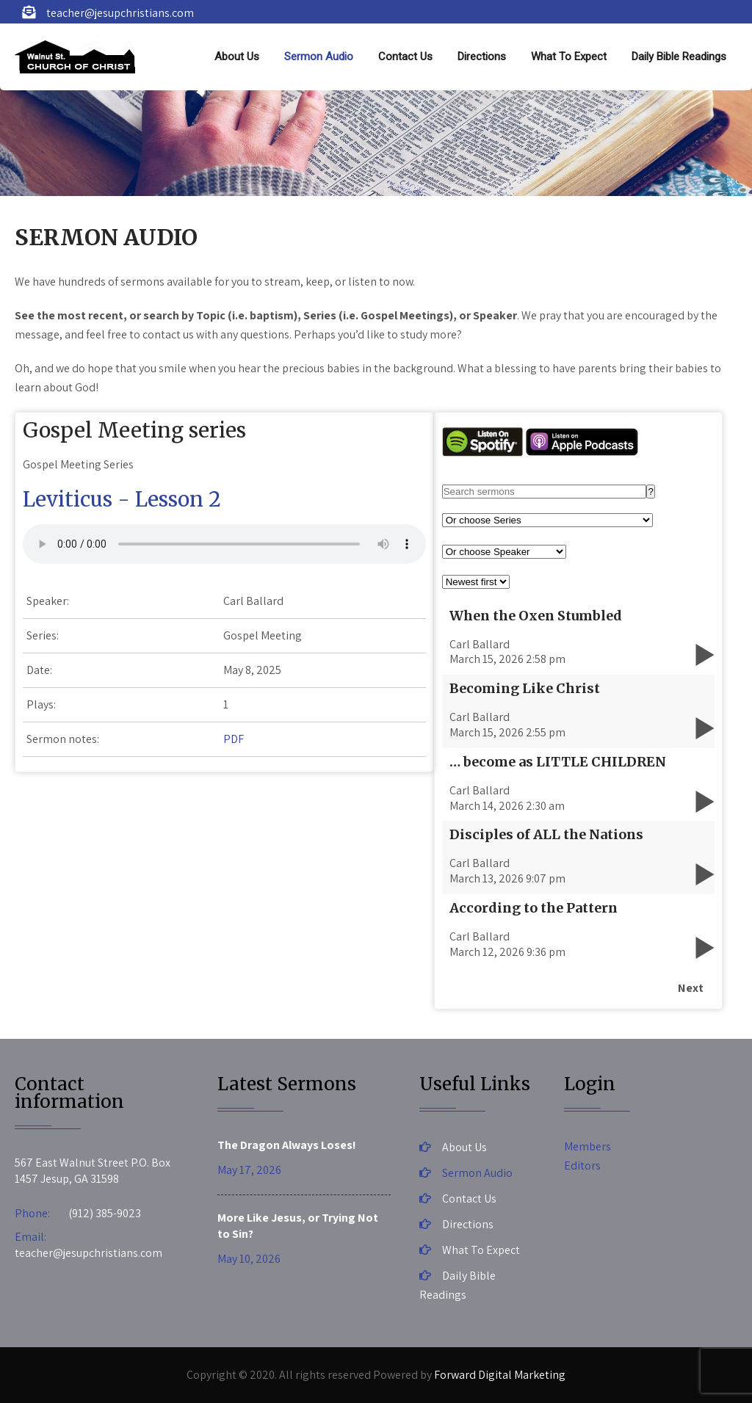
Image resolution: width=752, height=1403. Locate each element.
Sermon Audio (318, 56)
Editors (582, 1165)
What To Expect (569, 56)
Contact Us (405, 56)
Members (587, 1146)
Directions (482, 56)
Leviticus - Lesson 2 (122, 499)
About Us (236, 56)
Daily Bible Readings (679, 56)
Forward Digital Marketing (499, 1374)
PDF (233, 739)
